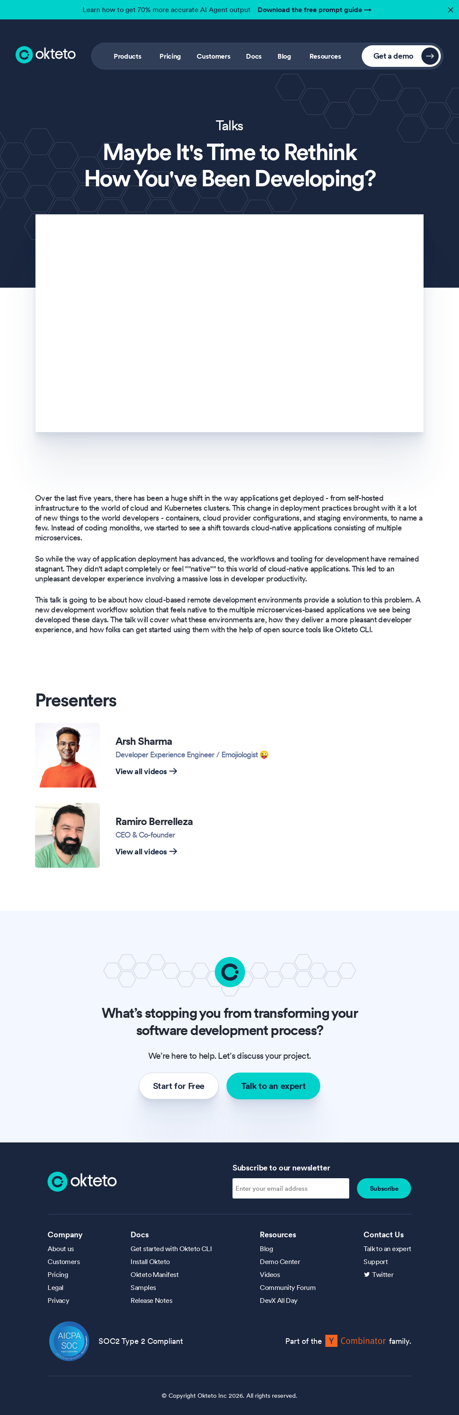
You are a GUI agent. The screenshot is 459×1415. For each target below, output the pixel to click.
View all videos (146, 771)
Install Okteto (150, 1261)
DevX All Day (278, 1300)
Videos (270, 1274)
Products (127, 56)
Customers (213, 56)
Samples (143, 1287)
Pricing (170, 56)
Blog (284, 56)
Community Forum (288, 1287)
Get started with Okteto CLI (171, 1248)
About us (61, 1248)
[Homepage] (82, 1181)
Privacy (58, 1300)
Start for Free (178, 1086)
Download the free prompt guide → (315, 9)
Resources (325, 56)
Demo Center (280, 1261)
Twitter (382, 1274)
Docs (254, 56)
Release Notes (151, 1300)
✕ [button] (449, 7)
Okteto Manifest (154, 1274)
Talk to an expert (273, 1086)
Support (375, 1261)
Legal (55, 1287)
